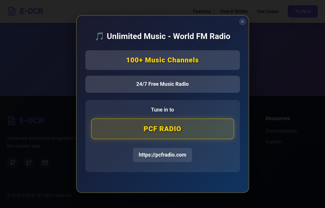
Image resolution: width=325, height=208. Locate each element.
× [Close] (242, 22)
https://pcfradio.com (162, 155)
